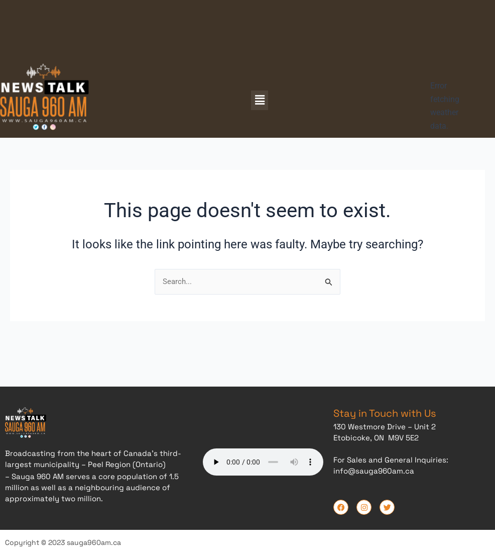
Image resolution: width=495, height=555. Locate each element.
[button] (259, 100)
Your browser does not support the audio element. (263, 460)
